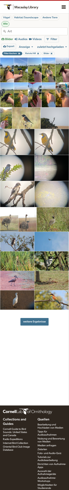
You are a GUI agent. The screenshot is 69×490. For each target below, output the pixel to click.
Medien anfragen (47, 445)
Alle (5, 24)
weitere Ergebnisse (34, 321)
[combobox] (37, 31)
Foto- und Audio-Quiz (49, 453)
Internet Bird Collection (15, 443)
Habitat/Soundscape (26, 17)
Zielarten (42, 449)
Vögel (6, 17)
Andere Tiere (50, 17)
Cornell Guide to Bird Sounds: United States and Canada (15, 432)
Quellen (43, 419)
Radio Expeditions (13, 439)
